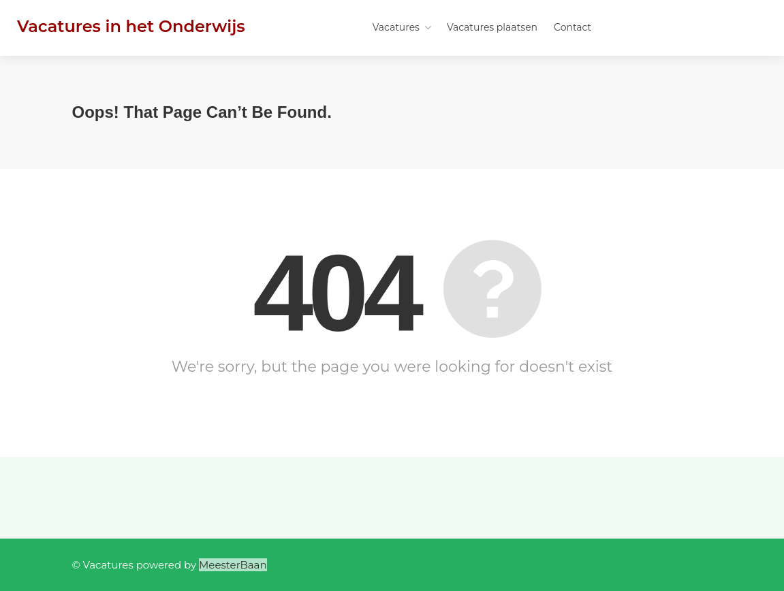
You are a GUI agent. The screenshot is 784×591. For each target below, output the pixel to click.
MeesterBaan (233, 564)
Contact (572, 27)
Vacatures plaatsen (492, 27)
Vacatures (396, 27)
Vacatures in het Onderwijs (131, 26)
